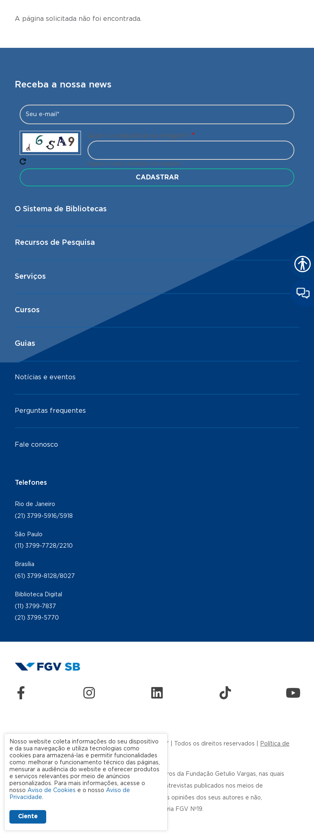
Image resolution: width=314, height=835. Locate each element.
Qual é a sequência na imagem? (138, 135)
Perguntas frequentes (50, 410)
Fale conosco (36, 444)
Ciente (28, 816)
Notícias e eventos (45, 377)
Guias (25, 343)
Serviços (30, 276)
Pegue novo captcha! (23, 161)
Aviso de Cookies (51, 790)
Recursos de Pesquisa (55, 242)
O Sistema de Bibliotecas (61, 209)
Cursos (27, 310)
